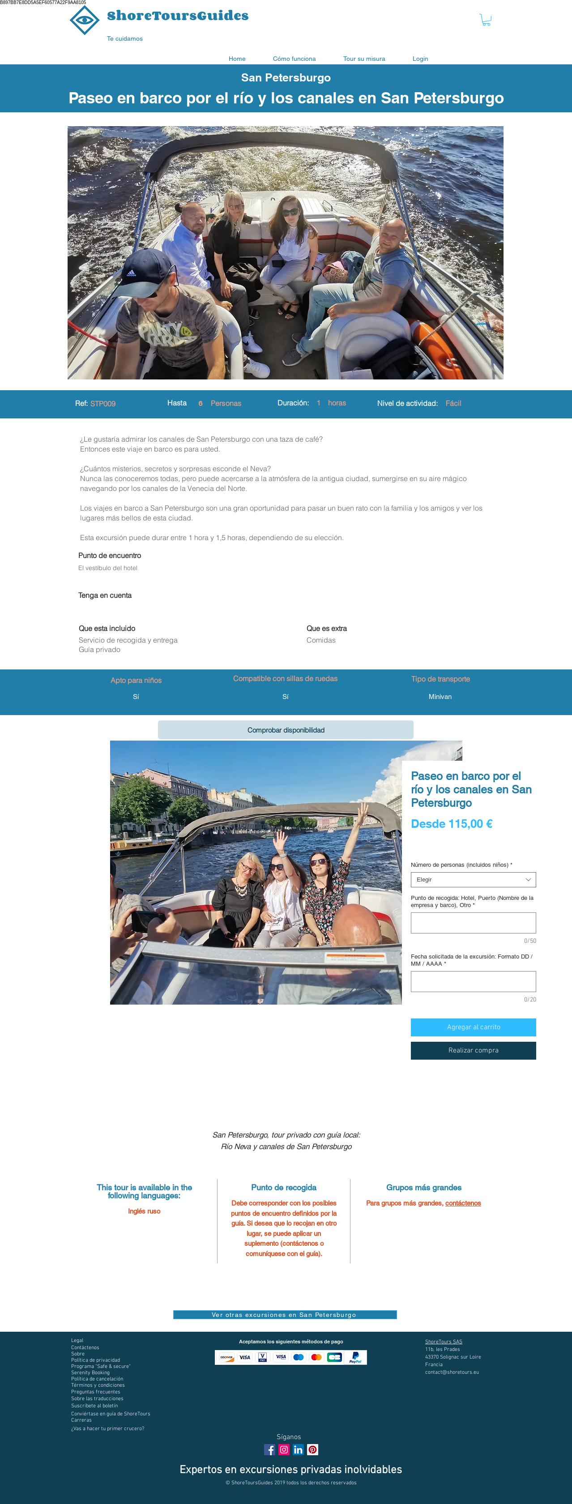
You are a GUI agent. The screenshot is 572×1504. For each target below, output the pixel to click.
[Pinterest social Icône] (312, 1449)
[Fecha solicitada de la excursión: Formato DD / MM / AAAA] (473, 981)
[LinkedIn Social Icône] (298, 1449)
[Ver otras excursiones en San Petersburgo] (285, 1314)
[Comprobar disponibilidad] (286, 729)
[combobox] (473, 879)
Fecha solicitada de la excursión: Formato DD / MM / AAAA (472, 960)
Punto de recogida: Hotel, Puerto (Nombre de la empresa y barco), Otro (472, 901)
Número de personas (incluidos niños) (461, 864)
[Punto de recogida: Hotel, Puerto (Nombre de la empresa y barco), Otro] (473, 922)
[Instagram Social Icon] (284, 1449)
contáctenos (463, 1203)
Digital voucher (433, 848)
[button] (486, 20)
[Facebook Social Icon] (269, 1449)
